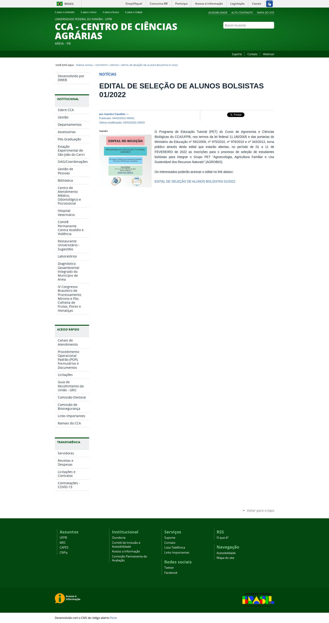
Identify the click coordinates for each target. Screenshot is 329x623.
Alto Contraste (242, 12)
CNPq (63, 553)
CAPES (64, 547)
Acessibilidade (217, 12)
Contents (102, 65)
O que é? (222, 538)
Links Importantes (176, 553)
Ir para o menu (90, 12)
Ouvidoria (118, 538)
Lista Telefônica (174, 547)
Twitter (266, 34)
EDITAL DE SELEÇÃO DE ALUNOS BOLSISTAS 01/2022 (195, 181)
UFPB (63, 538)
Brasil (69, 4)
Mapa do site (265, 12)
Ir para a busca (113, 12)
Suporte (237, 54)
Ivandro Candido (114, 113)
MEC (63, 543)
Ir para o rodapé (135, 12)
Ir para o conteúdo (66, 12)
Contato (252, 54)
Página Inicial (84, 65)
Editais (114, 65)
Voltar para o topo (260, 510)
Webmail (268, 54)
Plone (113, 618)
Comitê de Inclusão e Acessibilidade (126, 545)
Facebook (272, 34)
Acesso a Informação (126, 551)
